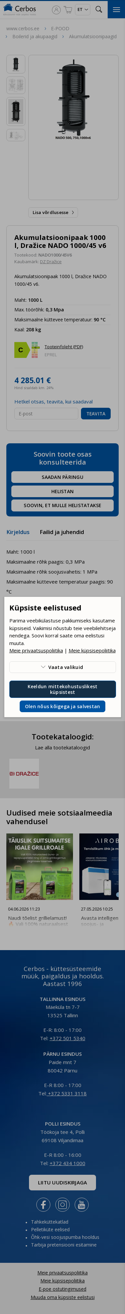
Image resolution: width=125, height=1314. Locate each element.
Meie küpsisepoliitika (92, 650)
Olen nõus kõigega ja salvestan (62, 706)
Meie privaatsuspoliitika (36, 650)
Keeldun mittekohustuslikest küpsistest (63, 689)
